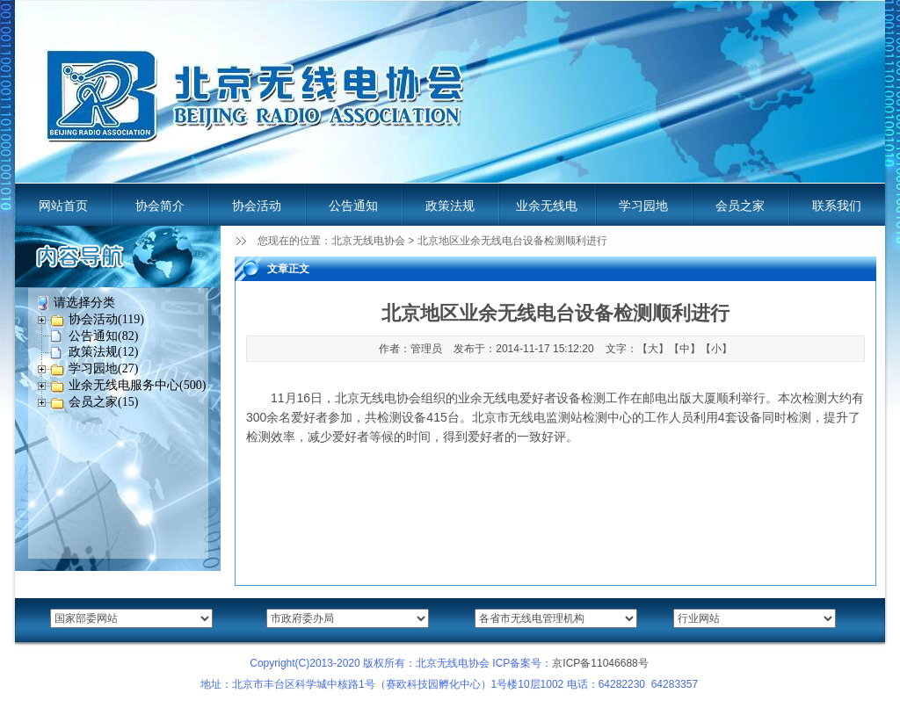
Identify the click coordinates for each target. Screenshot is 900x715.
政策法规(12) (103, 351)
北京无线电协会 (368, 241)
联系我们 (836, 206)
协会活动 (256, 206)
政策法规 (450, 206)
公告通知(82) (103, 336)
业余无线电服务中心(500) (137, 385)
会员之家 (740, 206)
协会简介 (160, 206)
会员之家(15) (103, 401)
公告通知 (353, 206)
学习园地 (643, 206)
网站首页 (63, 206)
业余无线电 (546, 206)
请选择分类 (84, 302)
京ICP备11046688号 (600, 663)
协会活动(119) (106, 319)
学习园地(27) (103, 368)
